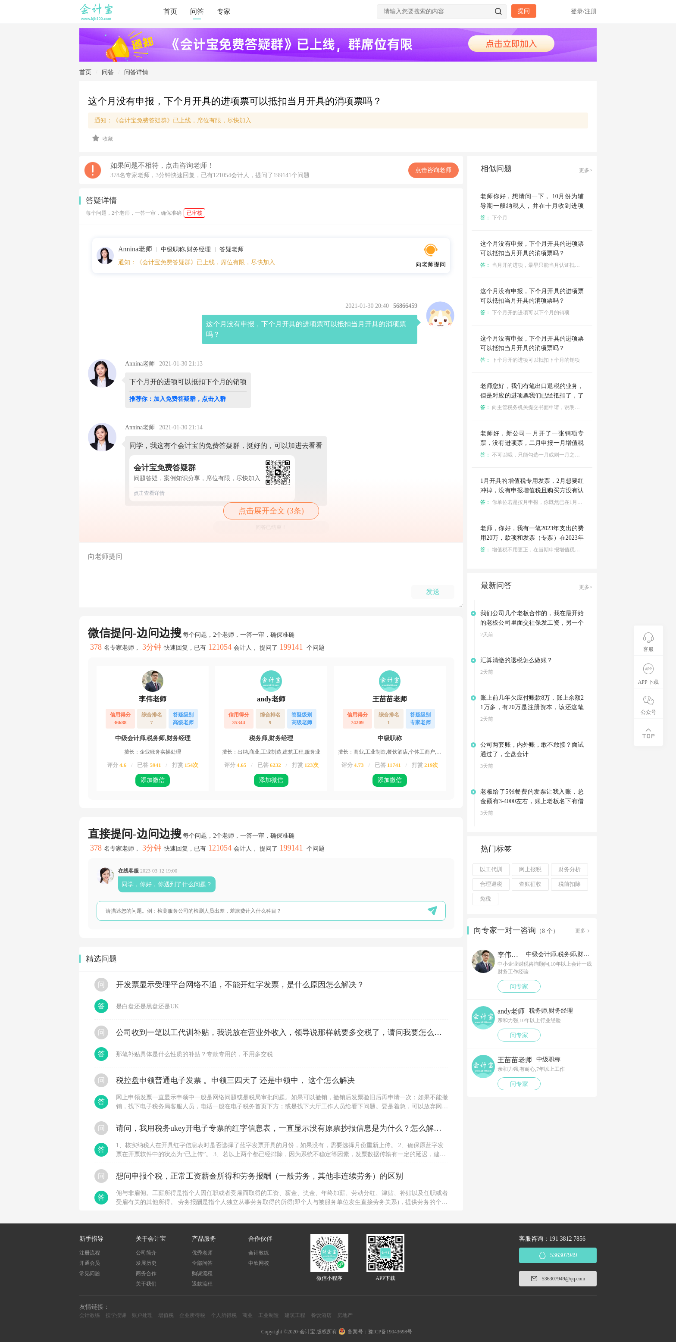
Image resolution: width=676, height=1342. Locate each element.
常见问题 (89, 1273)
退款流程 (202, 1284)
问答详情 (136, 72)
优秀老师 (202, 1253)
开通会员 (89, 1263)
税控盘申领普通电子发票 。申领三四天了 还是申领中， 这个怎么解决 (235, 1080)
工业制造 (268, 1315)
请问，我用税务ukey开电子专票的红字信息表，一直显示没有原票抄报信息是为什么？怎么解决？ (282, 1128)
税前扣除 (569, 884)
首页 (170, 11)
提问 (524, 11)
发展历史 (146, 1263)
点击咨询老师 (433, 170)
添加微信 (153, 780)
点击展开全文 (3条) (271, 511)
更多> (585, 170)
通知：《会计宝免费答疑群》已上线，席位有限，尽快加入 (172, 120)
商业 (247, 1315)
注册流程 (89, 1253)
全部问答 (202, 1263)
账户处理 (142, 1315)
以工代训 (491, 870)
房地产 (345, 1315)
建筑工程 (295, 1315)
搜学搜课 (116, 1315)
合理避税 (491, 884)
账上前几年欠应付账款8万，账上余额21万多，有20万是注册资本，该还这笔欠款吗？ (532, 707)
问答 (197, 11)
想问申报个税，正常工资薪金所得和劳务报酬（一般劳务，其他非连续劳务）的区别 (259, 1176)
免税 (485, 899)
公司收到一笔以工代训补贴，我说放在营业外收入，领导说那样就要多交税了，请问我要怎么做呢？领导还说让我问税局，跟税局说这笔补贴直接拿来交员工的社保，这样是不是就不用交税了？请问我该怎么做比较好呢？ (282, 1032)
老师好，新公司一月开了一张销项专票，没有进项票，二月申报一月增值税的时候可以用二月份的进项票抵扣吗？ (532, 443)
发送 (433, 591)
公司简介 (146, 1253)
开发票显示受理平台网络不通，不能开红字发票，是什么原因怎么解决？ (240, 984)
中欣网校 (258, 1263)
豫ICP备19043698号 (390, 1332)
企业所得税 (192, 1315)
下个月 (493, 218)
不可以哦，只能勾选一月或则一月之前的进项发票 (543, 455)
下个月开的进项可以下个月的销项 (525, 313)
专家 (224, 11)
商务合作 (146, 1273)
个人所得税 (224, 1315)
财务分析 (569, 870)
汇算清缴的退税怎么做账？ (516, 660)
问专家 (519, 986)
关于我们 (146, 1284)
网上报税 (530, 870)
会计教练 (258, 1253)
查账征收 (530, 884)
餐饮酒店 (321, 1315)
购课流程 (202, 1273)
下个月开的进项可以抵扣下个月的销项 (530, 360)
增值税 (166, 1315)
